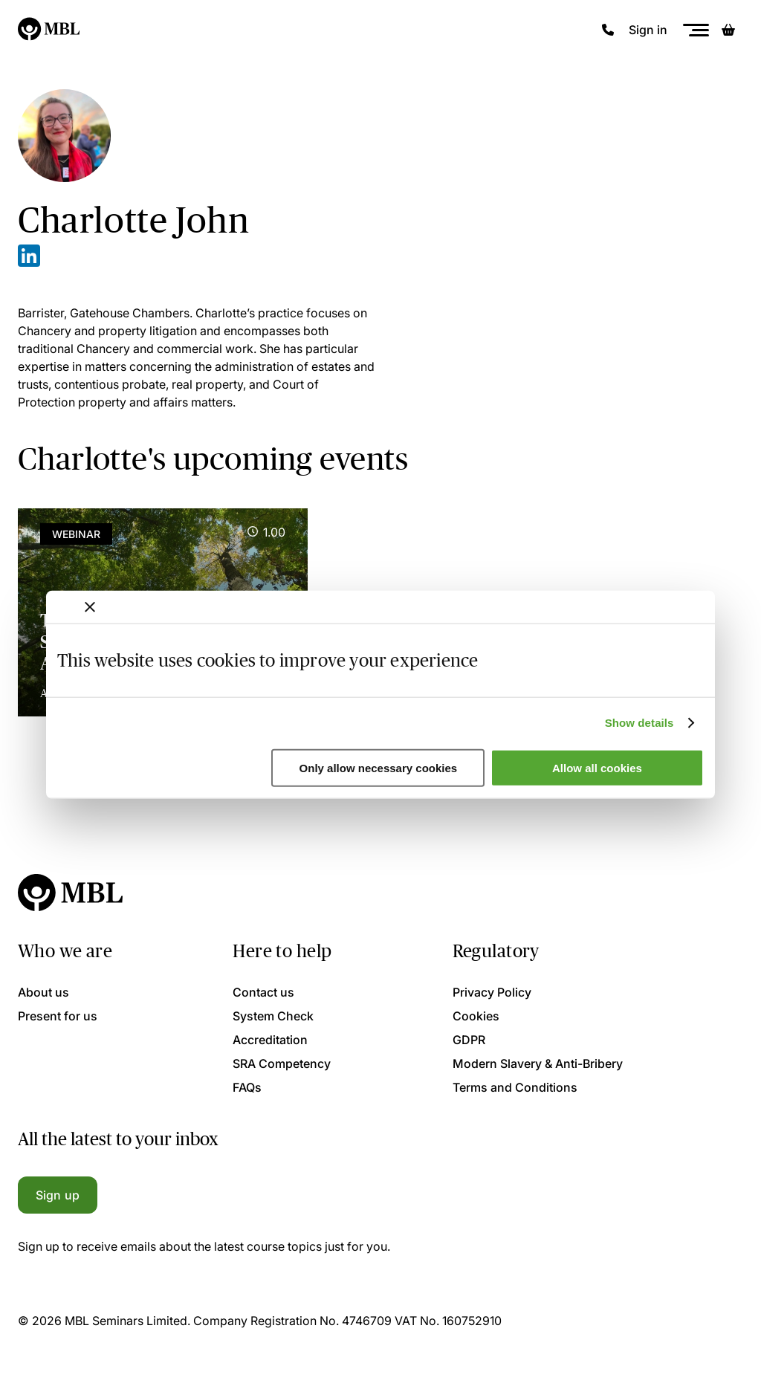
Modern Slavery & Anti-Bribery (538, 1063)
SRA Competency (282, 1063)
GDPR (469, 1039)
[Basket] (728, 30)
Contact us (263, 992)
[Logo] (49, 29)
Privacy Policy (492, 992)
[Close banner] (90, 606)
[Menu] (695, 30)
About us (43, 992)
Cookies (476, 1015)
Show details (639, 722)
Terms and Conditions (515, 1087)
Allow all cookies (597, 768)
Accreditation (270, 1039)
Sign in (648, 29)
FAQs (247, 1087)
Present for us (57, 1015)
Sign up (58, 1195)
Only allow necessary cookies (378, 768)
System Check (273, 1015)
